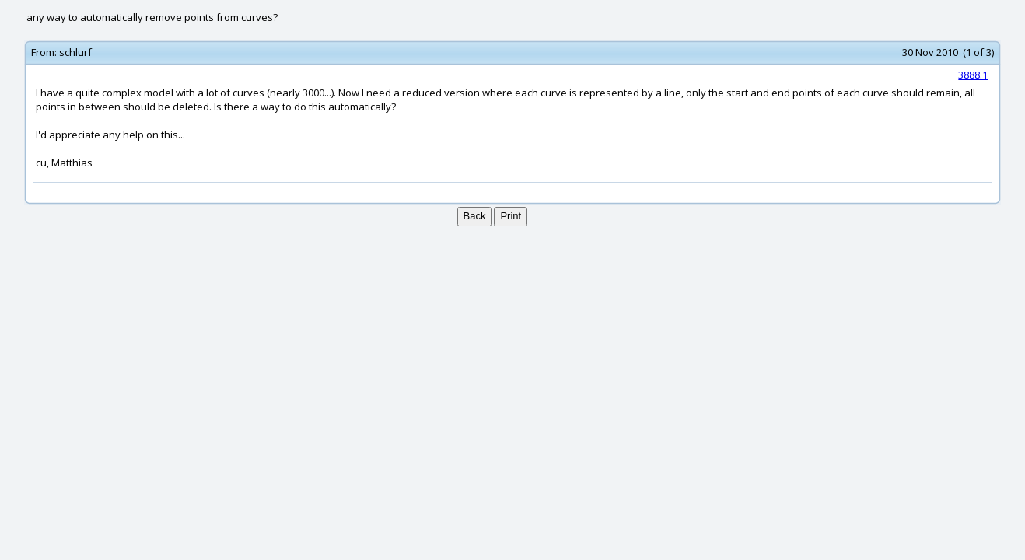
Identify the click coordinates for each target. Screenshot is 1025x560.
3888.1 (973, 75)
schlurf (75, 52)
